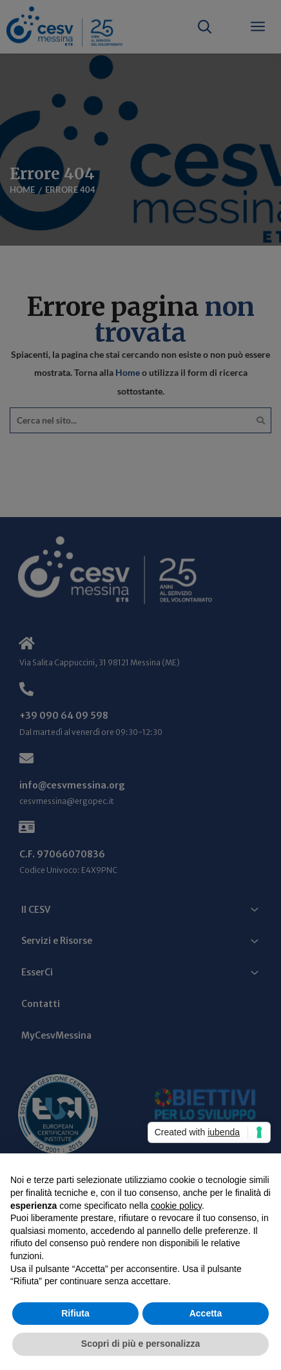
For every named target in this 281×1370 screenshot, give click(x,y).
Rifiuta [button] (75, 1313)
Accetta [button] (205, 1313)
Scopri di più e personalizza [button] (140, 1343)
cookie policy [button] (176, 1205)
